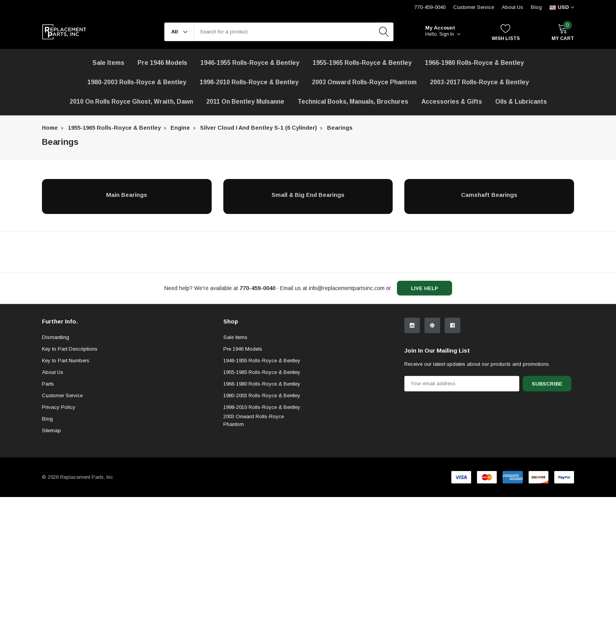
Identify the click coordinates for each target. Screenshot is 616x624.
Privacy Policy (58, 471)
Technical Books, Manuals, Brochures (353, 101)
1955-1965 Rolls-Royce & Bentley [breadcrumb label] (114, 128)
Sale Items (235, 401)
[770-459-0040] (257, 288)
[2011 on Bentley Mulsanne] (245, 101)
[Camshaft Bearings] (489, 194)
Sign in (449, 34)
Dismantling (55, 401)
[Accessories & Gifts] (452, 101)
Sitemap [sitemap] (51, 494)
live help (424, 288)
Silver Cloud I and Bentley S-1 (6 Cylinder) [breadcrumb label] (258, 128)
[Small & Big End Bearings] (308, 194)
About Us (512, 7)
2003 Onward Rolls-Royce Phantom (253, 484)
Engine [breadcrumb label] (180, 128)
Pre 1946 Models (162, 62)
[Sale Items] (108, 63)
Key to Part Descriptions (69, 412)
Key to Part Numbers (65, 424)
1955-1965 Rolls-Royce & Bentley (362, 62)
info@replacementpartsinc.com (347, 288)
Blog (536, 7)
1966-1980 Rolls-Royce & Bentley (474, 62)
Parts (48, 447)
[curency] (562, 7)
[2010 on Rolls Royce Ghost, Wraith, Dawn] (131, 101)
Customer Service (62, 459)
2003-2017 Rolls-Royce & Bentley (479, 82)
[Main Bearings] (127, 194)
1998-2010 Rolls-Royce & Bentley (249, 82)
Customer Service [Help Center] (473, 7)
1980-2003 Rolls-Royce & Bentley (136, 82)
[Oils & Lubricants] (521, 101)
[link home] (64, 32)
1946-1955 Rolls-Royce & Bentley (249, 62)
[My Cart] (563, 32)
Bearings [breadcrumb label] (340, 128)
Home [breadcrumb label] (50, 128)
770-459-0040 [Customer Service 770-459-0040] (429, 7)
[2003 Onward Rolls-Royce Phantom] (364, 82)
